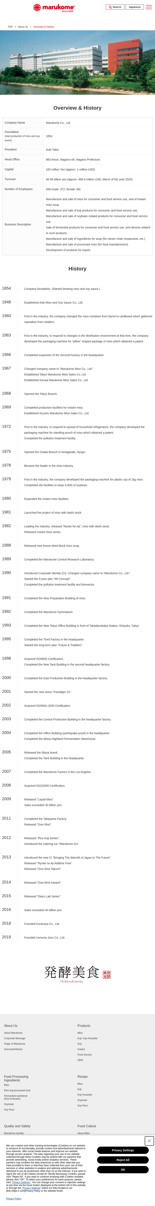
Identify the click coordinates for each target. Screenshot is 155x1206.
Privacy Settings (123, 1150)
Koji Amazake (85, 1094)
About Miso (84, 1133)
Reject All (123, 1160)
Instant (81, 1049)
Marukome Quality (14, 1133)
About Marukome (13, 1032)
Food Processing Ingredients (16, 1078)
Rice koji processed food (17, 1090)
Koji (80, 1089)
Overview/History (13, 1049)
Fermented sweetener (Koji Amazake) (16, 1097)
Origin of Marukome (14, 1043)
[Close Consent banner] (149, 1141)
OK (123, 1169)
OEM (80, 1060)
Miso (80, 1032)
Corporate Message (14, 1038)
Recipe (83, 1076)
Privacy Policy (13, 1198)
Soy (80, 1043)
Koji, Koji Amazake (87, 1038)
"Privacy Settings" (21, 1182)
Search (115, 6)
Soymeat (9, 1104)
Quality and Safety (17, 1126)
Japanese (135, 6)
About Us (23, 26)
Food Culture (87, 1126)
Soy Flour (9, 1109)
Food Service (85, 1054)
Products (84, 1025)
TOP (10, 26)
